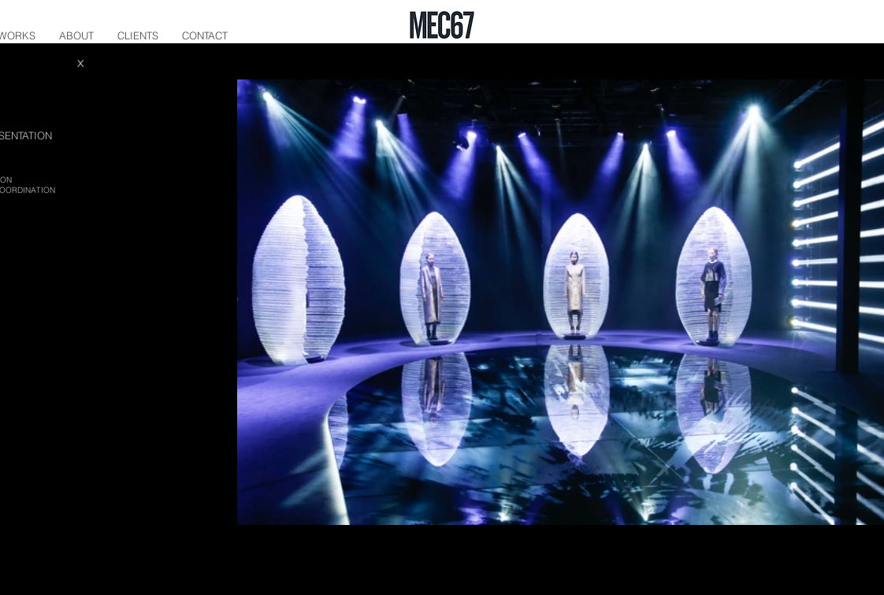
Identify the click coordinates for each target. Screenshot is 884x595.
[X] (80, 63)
